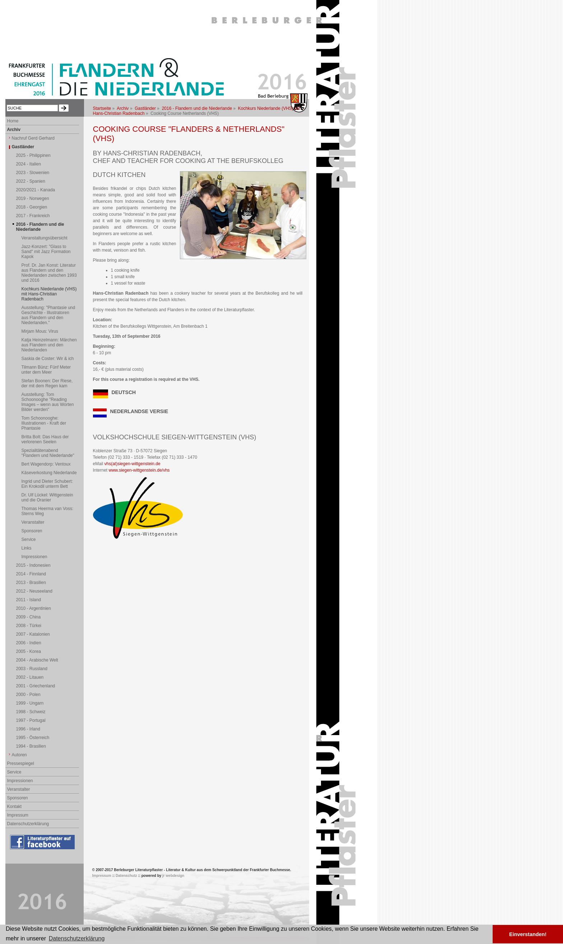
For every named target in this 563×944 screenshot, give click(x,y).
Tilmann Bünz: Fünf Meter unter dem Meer (46, 370)
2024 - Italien (28, 164)
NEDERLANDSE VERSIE (139, 411)
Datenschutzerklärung (28, 823)
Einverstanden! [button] (527, 934)
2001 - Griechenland (35, 685)
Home (13, 120)
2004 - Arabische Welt (37, 660)
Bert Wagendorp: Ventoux (46, 464)
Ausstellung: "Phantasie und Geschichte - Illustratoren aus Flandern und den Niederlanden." (48, 315)
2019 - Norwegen (32, 198)
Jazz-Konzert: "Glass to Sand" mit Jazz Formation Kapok (46, 251)
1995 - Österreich (33, 737)
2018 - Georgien (31, 207)
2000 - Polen (28, 694)
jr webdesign (173, 876)
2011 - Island (28, 599)
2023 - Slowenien (33, 172)
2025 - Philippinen (33, 155)
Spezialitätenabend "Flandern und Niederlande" (48, 453)
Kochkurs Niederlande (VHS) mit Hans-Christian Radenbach (49, 294)
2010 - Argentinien (33, 608)
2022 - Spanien (30, 181)
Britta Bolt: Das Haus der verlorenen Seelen (45, 439)
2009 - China (28, 617)
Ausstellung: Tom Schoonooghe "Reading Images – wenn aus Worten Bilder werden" (48, 402)
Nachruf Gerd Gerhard (33, 138)
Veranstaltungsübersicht (45, 237)
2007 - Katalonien (33, 634)
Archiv (123, 108)
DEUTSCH (124, 392)
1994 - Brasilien (31, 746)
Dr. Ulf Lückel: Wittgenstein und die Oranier (47, 497)
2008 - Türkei (28, 625)
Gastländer (145, 108)
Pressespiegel (20, 763)
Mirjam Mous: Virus (40, 331)
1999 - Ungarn (30, 703)
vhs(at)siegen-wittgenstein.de (132, 463)
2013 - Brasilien (31, 582)
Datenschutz (126, 876)
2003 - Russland (31, 668)
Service (29, 539)
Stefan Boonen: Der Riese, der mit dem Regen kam (47, 383)
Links (27, 548)
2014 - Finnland (31, 573)
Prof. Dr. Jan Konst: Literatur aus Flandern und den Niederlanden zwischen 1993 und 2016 (49, 273)
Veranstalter (33, 522)
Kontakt (14, 806)
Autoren (19, 754)
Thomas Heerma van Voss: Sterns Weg (48, 511)
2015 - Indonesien (33, 565)
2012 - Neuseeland (34, 591)
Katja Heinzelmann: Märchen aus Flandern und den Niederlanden (49, 344)
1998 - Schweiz (31, 711)
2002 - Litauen (30, 677)
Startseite (102, 108)
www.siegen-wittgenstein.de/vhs (139, 470)
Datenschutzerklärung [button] (77, 938)
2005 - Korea (28, 651)
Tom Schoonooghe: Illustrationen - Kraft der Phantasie (44, 423)
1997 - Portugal (31, 720)
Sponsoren (32, 530)
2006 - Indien (28, 642)
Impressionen (34, 556)
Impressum (17, 815)
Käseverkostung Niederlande (49, 472)
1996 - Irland (28, 729)
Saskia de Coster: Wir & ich (48, 358)
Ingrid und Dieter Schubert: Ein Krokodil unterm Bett (47, 484)
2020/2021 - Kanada (35, 189)
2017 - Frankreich (33, 215)
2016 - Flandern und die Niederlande (197, 108)
